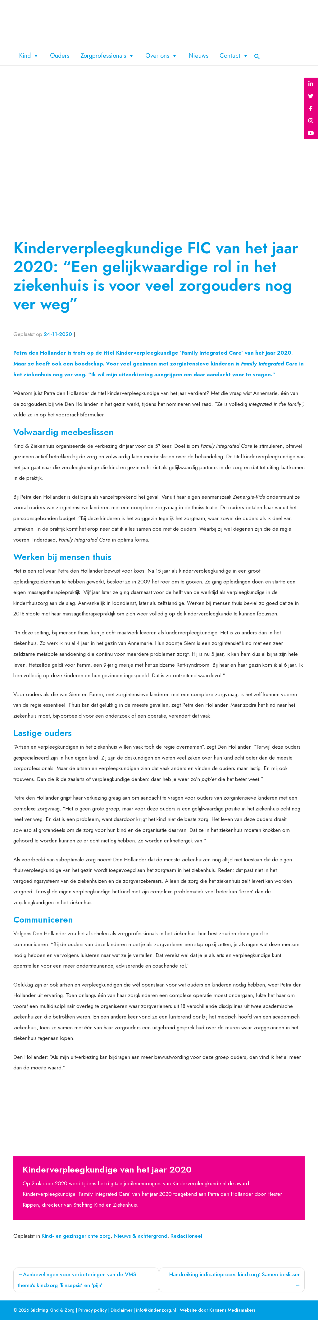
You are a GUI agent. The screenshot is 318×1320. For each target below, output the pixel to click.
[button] (257, 56)
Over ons (161, 56)
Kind (29, 56)
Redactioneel (186, 1236)
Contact (234, 56)
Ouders (59, 55)
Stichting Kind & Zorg (52, 1310)
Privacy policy (92, 1310)
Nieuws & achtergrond (140, 1236)
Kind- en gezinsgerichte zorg (76, 1236)
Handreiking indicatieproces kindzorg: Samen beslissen (235, 1274)
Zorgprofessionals (107, 56)
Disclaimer (121, 1310)
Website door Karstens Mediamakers (217, 1310)
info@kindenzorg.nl (156, 1310)
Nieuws (198, 55)
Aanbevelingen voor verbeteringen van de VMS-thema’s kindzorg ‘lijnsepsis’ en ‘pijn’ (77, 1280)
